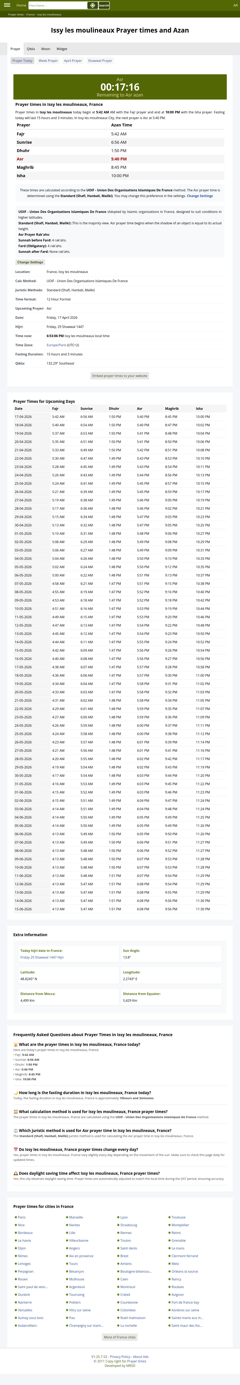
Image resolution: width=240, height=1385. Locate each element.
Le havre (24, 1240)
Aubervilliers (27, 1325)
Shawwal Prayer (100, 60)
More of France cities (120, 1337)
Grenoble (179, 1240)
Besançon (76, 1271)
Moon (45, 49)
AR (235, 5)
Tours (73, 1263)
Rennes (126, 1233)
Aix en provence (81, 1256)
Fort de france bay (185, 1302)
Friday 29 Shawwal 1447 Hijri (42, 957)
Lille (72, 1233)
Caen (124, 1279)
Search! (104, 5)
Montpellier (180, 1225)
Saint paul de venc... (33, 1287)
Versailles (25, 1310)
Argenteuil (77, 1287)
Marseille (76, 1217)
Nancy (176, 1279)
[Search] (57, 5)
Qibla (31, 49)
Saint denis (129, 1248)
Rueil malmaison (133, 1318)
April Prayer (73, 60)
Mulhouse (76, 1279)
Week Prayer (48, 60)
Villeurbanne (78, 1240)
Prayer (16, 49)
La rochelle (129, 1325)
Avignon (178, 1294)
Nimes (23, 1256)
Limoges (24, 1263)
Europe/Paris (56, 345)
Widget (62, 49)
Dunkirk (24, 1294)
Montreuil (128, 1287)
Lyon (124, 1217)
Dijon (22, 1248)
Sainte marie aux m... (187, 1318)
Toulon (126, 1240)
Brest (124, 1256)
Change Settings (200, 196)
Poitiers (75, 1302)
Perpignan (26, 1271)
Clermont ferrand (185, 1256)
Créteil (125, 1294)
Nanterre (25, 1302)
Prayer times (136, 1361)
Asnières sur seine (185, 1310)
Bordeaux (25, 1233)
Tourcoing (77, 1294)
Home (21, 5)
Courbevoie (129, 1302)
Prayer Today (23, 60)
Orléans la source (185, 1271)
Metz (175, 1263)
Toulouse (179, 1217)
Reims (176, 1233)
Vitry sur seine (80, 1310)
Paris (22, 1217)
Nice (21, 1225)
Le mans (178, 1248)
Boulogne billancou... (136, 1271)
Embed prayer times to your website (119, 376)
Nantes (74, 1225)
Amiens (126, 1263)
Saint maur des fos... (187, 1325)
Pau (72, 1318)
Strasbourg (129, 1225)
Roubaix (178, 1287)
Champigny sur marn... (86, 1325)
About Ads (141, 1356)
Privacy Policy (120, 1356)
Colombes (128, 1310)
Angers (74, 1248)
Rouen (23, 1279)
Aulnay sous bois (30, 1318)
